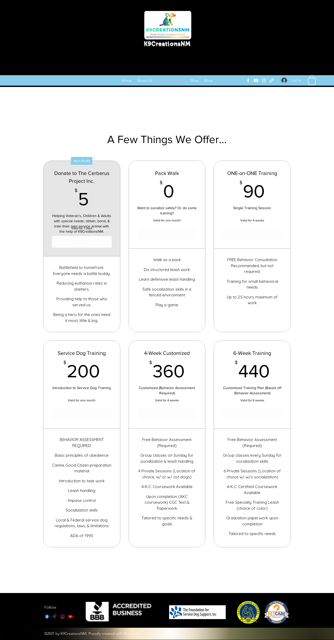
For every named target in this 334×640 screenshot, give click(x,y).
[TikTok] (54, 616)
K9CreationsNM (167, 43)
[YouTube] (256, 80)
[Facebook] (248, 80)
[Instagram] (263, 80)
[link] (312, 80)
